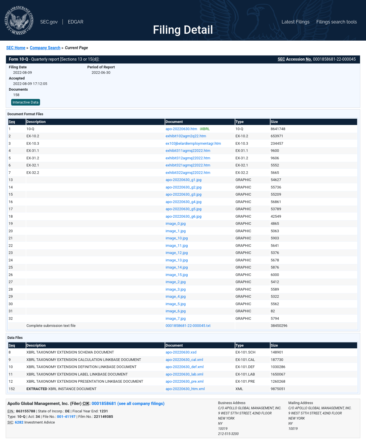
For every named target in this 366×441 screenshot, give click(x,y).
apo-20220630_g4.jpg (183, 202)
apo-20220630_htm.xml (185, 389)
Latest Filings (295, 22)
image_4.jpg (176, 296)
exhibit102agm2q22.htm (186, 136)
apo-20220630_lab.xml (184, 374)
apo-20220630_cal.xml (184, 359)
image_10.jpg (177, 238)
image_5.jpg (176, 304)
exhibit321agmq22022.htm (188, 165)
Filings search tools (336, 22)
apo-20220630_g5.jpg (183, 209)
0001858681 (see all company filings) (128, 403)
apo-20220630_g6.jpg (183, 216)
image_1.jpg (176, 231)
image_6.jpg (176, 311)
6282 (19, 422)
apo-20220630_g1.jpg (183, 180)
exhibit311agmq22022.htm (188, 150)
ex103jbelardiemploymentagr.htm (193, 143)
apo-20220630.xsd (181, 352)
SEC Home (15, 47)
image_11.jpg (177, 245)
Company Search (45, 47)
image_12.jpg (177, 253)
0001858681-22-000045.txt (188, 325)
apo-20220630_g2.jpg (183, 187)
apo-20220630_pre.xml (185, 381)
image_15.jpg (177, 275)
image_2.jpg (176, 282)
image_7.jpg (176, 318)
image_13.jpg (177, 260)
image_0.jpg (176, 223)
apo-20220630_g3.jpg (183, 194)
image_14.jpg (177, 267)
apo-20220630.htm (181, 129)
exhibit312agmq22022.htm (188, 158)
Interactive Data (26, 102)
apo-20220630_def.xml (185, 367)
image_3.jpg (176, 289)
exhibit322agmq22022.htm (188, 172)
